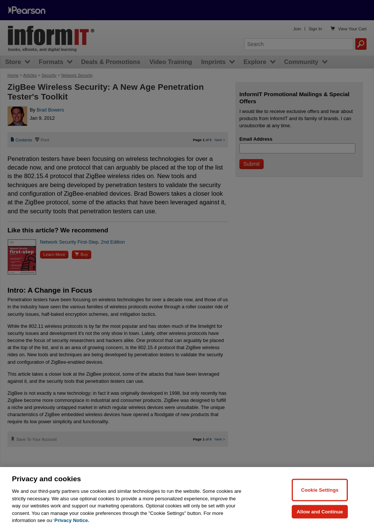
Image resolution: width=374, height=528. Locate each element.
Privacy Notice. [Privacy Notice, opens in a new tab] (71, 520)
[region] (187, 497)
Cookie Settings (319, 489)
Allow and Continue (320, 511)
